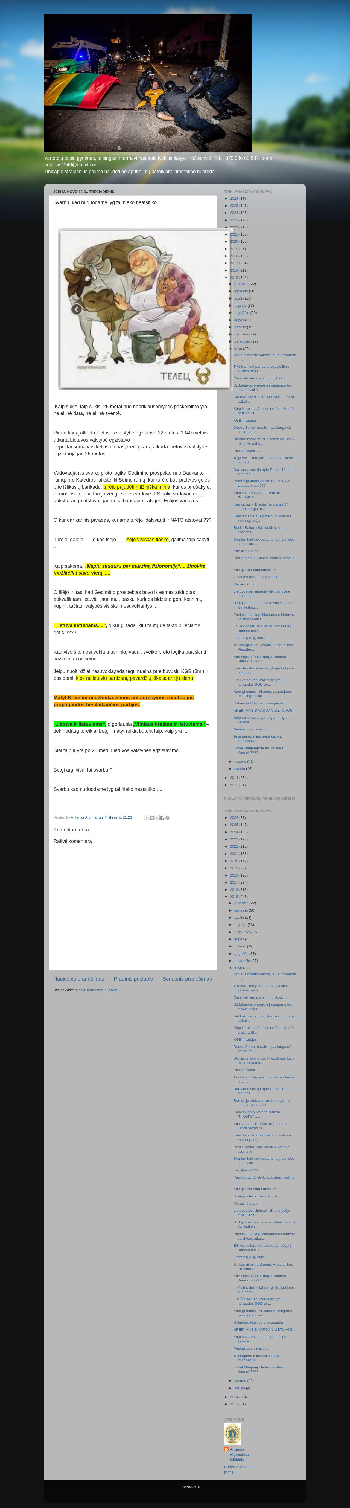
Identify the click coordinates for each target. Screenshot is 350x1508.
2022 (234, 227)
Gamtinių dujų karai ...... (253, 638)
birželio (240, 327)
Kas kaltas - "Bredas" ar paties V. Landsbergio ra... (260, 506)
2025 (234, 206)
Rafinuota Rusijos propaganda (258, 703)
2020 (234, 241)
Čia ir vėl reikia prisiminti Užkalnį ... (262, 378)
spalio (239, 298)
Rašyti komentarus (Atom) (97, 990)
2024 (234, 213)
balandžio (242, 341)
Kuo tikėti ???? (246, 551)
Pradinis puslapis (133, 979)
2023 (234, 220)
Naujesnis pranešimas (78, 979)
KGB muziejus (245, 420)
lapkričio (241, 291)
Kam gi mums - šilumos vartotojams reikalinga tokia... (263, 693)
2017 (234, 263)
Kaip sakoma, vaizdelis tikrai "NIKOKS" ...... (257, 495)
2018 (234, 256)
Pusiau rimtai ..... (247, 451)
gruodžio (242, 284)
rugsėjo (240, 305)
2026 (234, 198)
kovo (238, 349)
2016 (234, 270)
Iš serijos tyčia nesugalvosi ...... (259, 577)
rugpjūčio (242, 313)
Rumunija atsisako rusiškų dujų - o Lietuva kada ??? (262, 483)
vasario (240, 761)
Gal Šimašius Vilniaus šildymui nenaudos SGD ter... (259, 682)
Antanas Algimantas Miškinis (240, 1454)
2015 (234, 278)
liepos (239, 320)
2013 (234, 785)
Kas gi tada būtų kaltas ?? (255, 570)
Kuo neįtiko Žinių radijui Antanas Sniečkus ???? (260, 659)
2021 (234, 234)
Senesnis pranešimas (187, 979)
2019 (234, 249)
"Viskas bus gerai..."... (251, 729)
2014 (234, 778)
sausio (240, 769)
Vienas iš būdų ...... (249, 584)
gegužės (241, 334)
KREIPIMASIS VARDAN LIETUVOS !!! (265, 710)
